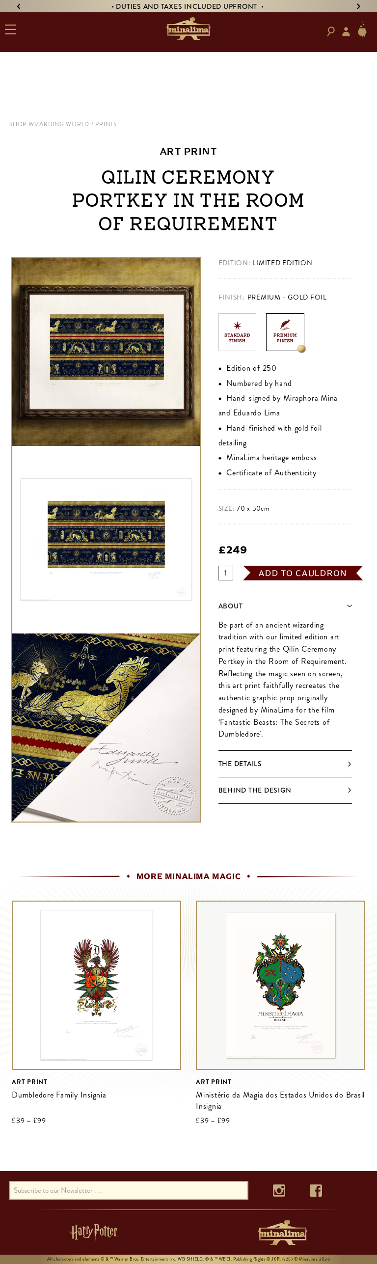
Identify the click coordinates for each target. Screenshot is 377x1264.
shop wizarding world (49, 124)
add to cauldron (303, 573)
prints (106, 124)
